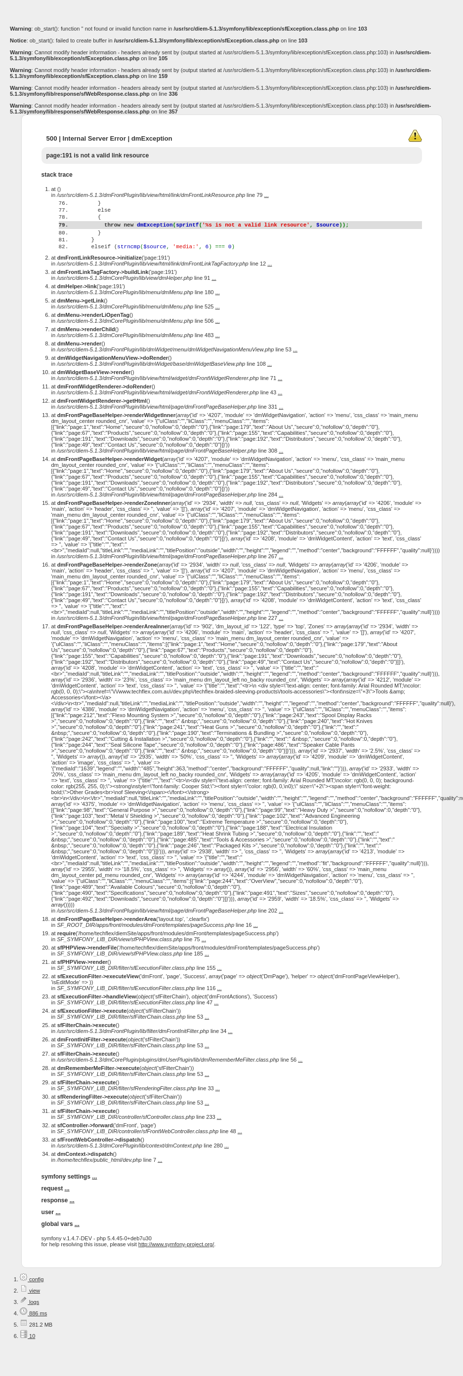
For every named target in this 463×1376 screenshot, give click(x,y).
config (31, 1298)
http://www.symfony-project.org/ (176, 1263)
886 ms (33, 1333)
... (266, 195)
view (30, 1310)
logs (29, 1321)
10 (27, 1355)
